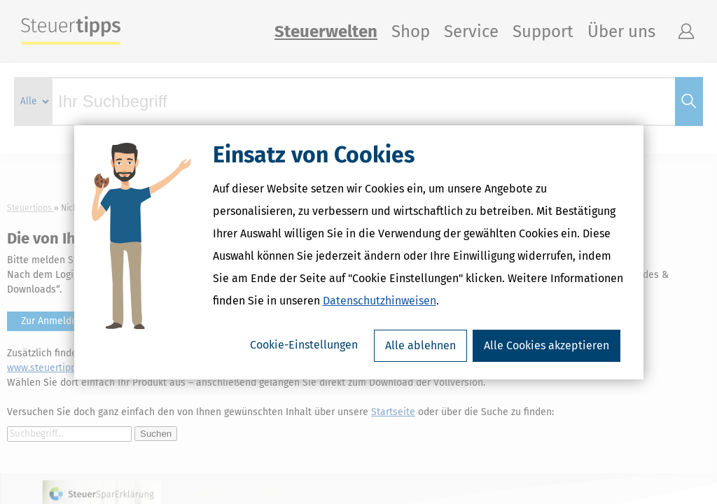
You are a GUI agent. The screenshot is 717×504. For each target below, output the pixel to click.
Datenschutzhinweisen (379, 300)
